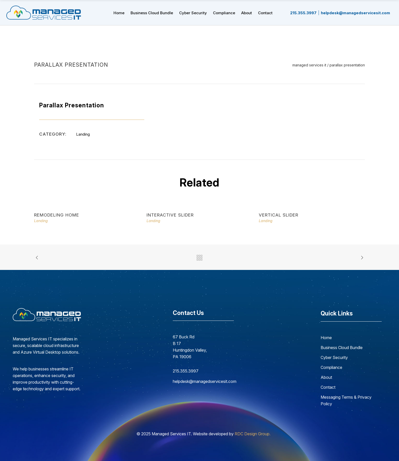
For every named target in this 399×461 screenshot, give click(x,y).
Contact (328, 387)
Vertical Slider (278, 215)
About (326, 377)
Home (326, 337)
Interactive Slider (170, 215)
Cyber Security (334, 357)
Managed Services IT (309, 65)
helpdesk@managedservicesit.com (203, 381)
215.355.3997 (185, 370)
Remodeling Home (56, 215)
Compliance (331, 367)
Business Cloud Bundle (342, 347)
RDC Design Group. (252, 433)
